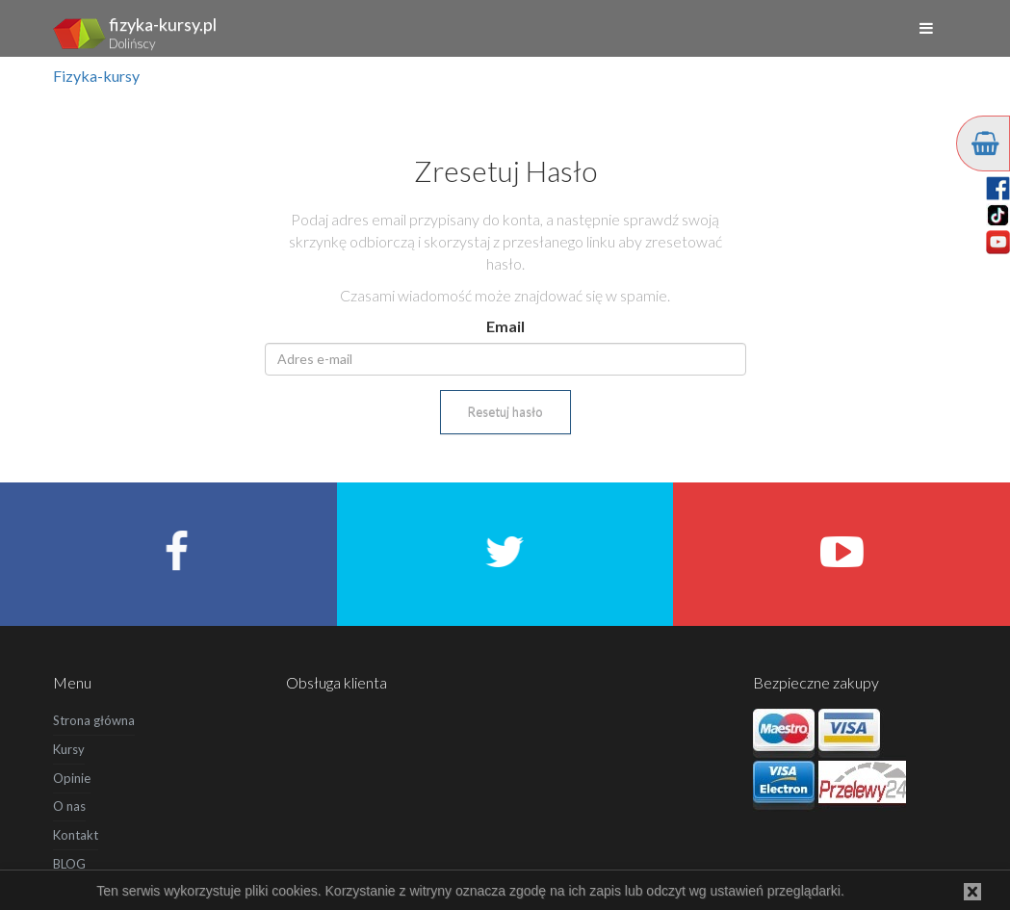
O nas (69, 806)
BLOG (69, 863)
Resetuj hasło (505, 412)
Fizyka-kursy (96, 75)
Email (505, 326)
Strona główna (94, 720)
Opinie (72, 778)
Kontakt (75, 835)
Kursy (69, 749)
